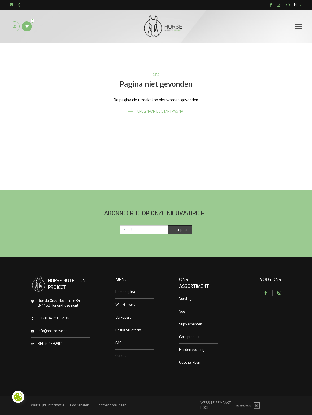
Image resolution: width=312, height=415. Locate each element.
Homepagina (125, 292)
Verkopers (123, 317)
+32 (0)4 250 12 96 (53, 318)
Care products (190, 337)
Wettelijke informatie (47, 405)
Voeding (185, 298)
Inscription (180, 229)
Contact (121, 355)
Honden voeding (191, 349)
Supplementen (190, 324)
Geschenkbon (189, 362)
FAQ (118, 343)
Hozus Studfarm (128, 330)
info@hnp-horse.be (53, 331)
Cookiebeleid (80, 405)
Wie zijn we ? (125, 304)
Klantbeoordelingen (111, 405)
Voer (182, 311)
